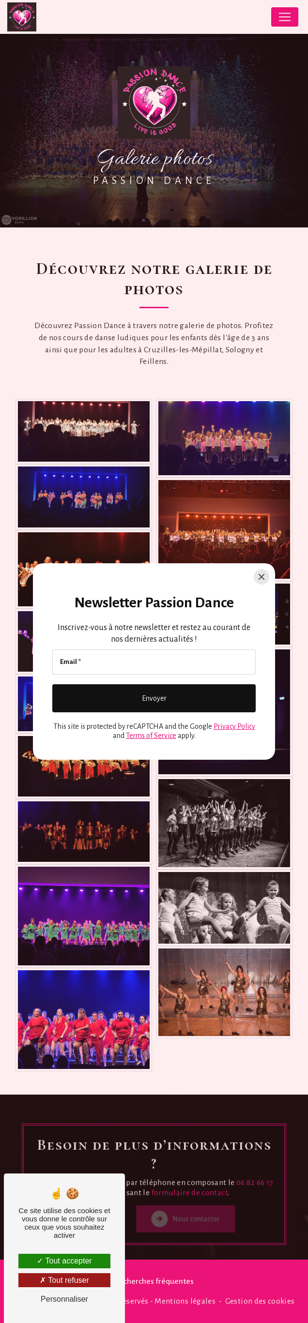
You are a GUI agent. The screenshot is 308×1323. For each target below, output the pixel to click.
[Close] (261, 577)
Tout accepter (64, 1261)
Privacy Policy (234, 726)
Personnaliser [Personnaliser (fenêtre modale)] (64, 1299)
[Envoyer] (154, 698)
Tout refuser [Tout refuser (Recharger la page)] (64, 1280)
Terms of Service (151, 735)
